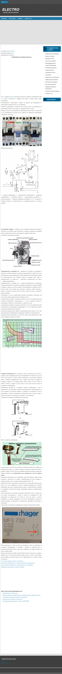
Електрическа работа (51, 67)
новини (20, 18)
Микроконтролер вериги (51, 79)
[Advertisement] (31, 32)
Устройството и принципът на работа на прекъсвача (15, 597)
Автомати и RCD (11, 51)
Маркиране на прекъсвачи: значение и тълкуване (12, 567)
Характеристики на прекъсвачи (10, 593)
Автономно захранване (51, 82)
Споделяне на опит (50, 72)
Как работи (48, 75)
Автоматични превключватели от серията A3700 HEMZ (16, 601)
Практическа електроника (52, 54)
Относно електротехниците (52, 91)
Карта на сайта (5, 663)
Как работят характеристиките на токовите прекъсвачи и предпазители (18, 563)
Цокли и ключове (49, 56)
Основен (3, 18)
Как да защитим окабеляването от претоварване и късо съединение (17, 565)
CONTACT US (28, 18)
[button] (4, 2)
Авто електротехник (50, 84)
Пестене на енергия (50, 61)
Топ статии (12, 18)
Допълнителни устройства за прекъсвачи (12, 599)
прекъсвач (11, 96)
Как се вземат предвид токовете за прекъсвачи (12, 561)
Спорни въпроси (49, 70)
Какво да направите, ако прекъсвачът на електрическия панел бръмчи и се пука (21, 595)
